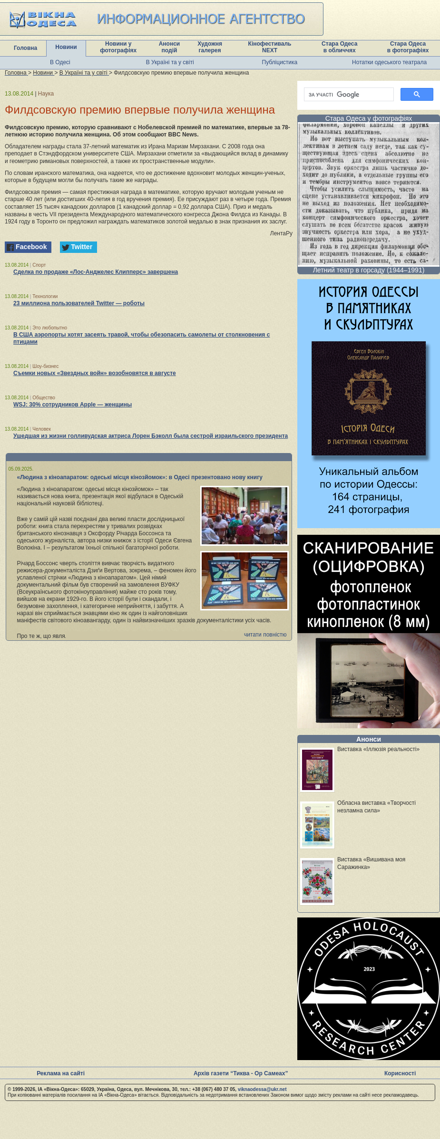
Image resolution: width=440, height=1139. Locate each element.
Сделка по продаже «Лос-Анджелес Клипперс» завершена (95, 272)
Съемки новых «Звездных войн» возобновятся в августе (94, 373)
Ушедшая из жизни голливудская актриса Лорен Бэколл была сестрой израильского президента (150, 436)
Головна (25, 48)
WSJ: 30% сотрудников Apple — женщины (72, 404)
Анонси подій (169, 47)
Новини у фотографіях (118, 47)
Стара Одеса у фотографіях (368, 118)
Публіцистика (280, 62)
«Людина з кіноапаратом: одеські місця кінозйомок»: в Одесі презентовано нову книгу (140, 477)
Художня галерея (209, 47)
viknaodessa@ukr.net (262, 1089)
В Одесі (60, 62)
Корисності (400, 1073)
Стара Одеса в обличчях (339, 47)
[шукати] (348, 94)
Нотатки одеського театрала (389, 62)
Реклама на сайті (61, 1073)
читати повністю (265, 634)
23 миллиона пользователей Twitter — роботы (79, 303)
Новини (66, 47)
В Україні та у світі (170, 62)
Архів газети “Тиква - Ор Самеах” (241, 1073)
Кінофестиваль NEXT (270, 47)
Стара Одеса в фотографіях (408, 47)
